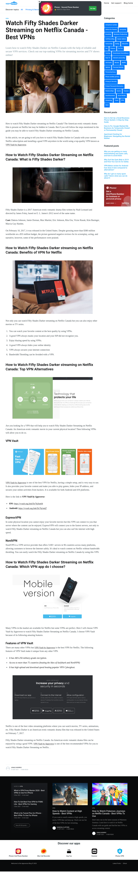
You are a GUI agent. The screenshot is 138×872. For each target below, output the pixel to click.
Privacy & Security (33, 9)
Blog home (128, 3)
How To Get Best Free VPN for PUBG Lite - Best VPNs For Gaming (28, 802)
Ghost (125, 864)
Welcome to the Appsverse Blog (21, 864)
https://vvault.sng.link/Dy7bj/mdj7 (33, 508)
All (22, 9)
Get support (116, 3)
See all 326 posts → (22, 825)
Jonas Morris (16, 767)
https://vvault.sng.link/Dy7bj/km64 (29, 503)
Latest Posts (117, 864)
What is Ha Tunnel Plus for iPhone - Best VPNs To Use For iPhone (28, 814)
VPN (7, 18)
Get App (92, 8)
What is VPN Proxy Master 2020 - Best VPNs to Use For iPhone (29, 791)
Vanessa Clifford (63, 827)
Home (106, 3)
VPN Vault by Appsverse (17, 144)
